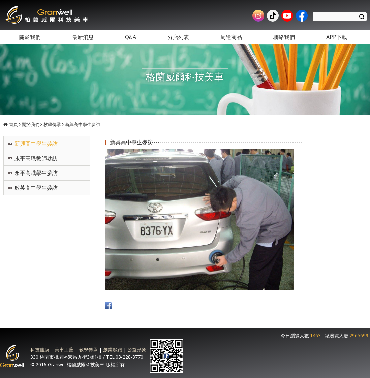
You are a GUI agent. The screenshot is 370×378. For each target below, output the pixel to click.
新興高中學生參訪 (82, 124)
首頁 (13, 124)
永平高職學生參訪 (36, 173)
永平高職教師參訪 (36, 158)
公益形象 (136, 349)
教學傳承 (52, 124)
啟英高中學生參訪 (36, 187)
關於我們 (30, 124)
